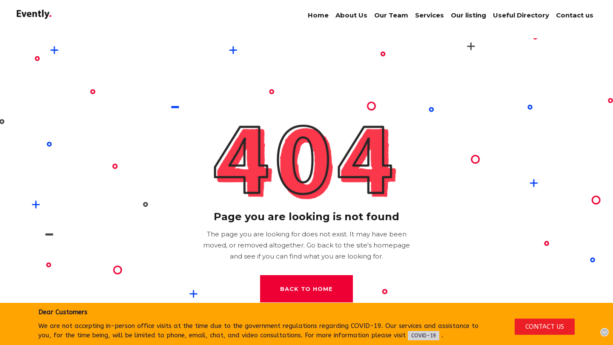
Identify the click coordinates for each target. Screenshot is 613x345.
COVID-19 (423, 336)
